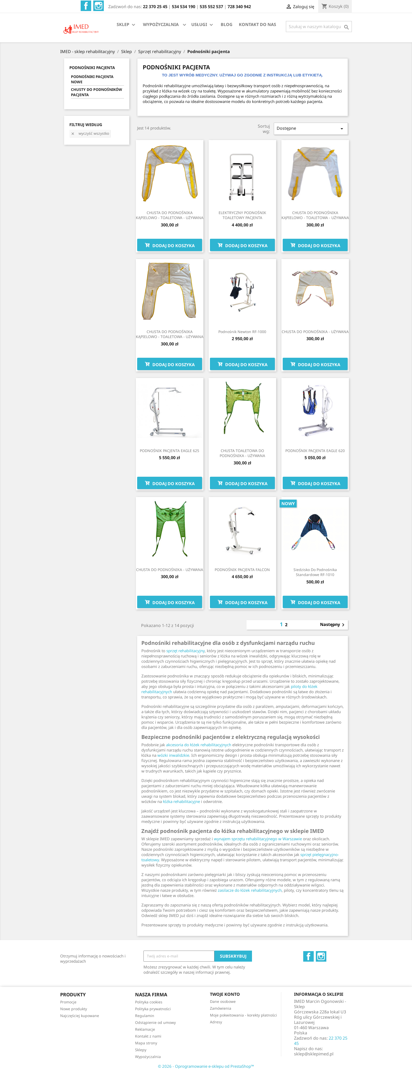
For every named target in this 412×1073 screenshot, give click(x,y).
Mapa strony (146, 1042)
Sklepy (140, 1049)
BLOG (227, 24)
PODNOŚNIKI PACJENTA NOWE (92, 79)
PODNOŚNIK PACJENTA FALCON (242, 569)
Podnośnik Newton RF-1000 (242, 331)
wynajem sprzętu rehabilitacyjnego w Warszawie (258, 838)
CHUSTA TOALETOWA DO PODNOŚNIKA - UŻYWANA (242, 453)
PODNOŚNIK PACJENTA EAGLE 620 (315, 450)
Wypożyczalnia (148, 1056)
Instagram (98, 6)
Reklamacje (145, 1029)
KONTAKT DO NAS (257, 24)
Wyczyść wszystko (90, 133)
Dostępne (311, 128)
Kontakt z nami (148, 1036)
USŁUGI (202, 25)
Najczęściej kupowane (79, 1015)
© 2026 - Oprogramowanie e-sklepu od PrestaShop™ (206, 1066)
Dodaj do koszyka (170, 245)
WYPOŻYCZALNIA (161, 24)
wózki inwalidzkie (173, 755)
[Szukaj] (319, 26)
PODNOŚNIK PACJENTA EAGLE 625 (169, 450)
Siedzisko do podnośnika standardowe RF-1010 (315, 572)
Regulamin (144, 1015)
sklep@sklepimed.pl (313, 1054)
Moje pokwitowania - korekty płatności (243, 1015)
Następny (333, 625)
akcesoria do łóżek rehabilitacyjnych (198, 744)
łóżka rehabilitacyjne (181, 801)
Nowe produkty (73, 1008)
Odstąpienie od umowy (155, 1022)
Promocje (68, 1001)
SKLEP (127, 25)
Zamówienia (220, 1008)
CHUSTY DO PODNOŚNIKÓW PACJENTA (96, 92)
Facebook (86, 6)
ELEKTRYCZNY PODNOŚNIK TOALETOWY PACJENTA (242, 215)
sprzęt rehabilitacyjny (185, 650)
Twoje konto (225, 994)
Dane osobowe (223, 1001)
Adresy (216, 1021)
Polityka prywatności (153, 1008)
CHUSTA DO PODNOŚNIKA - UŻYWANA (315, 331)
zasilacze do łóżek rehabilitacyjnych (250, 890)
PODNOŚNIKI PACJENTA (92, 67)
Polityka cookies (148, 1001)
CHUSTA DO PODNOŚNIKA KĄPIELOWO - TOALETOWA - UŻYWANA (169, 215)
